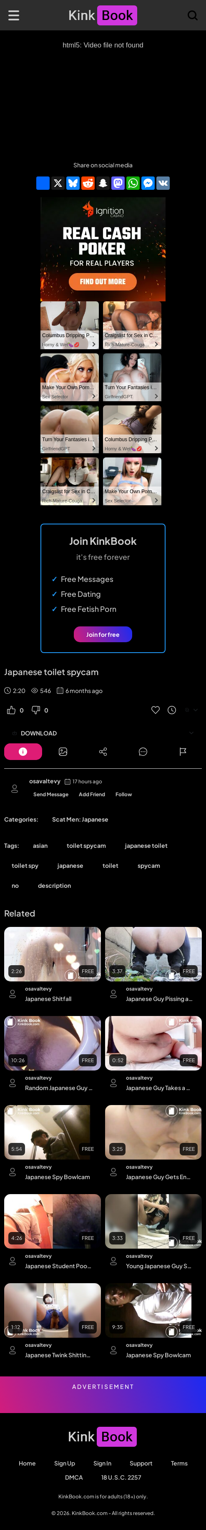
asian (40, 845)
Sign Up (64, 1463)
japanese (70, 865)
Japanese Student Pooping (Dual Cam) (59, 1265)
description (54, 885)
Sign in (102, 1463)
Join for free (103, 634)
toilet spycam (86, 845)
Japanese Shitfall (48, 998)
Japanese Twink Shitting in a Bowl (59, 1355)
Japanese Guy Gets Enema (160, 1176)
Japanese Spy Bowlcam (57, 1176)
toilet (110, 865)
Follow (124, 794)
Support (141, 1463)
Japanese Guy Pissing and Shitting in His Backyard (160, 998)
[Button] (23, 751)
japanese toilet (146, 845)
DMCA (74, 1477)
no (15, 885)
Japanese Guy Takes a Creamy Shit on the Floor (160, 1087)
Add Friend (92, 794)
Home (27, 1463)
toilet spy (25, 865)
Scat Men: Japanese (80, 819)
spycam (149, 865)
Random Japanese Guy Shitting (59, 1087)
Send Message (50, 794)
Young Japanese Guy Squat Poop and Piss (160, 1265)
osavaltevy (44, 781)
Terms (179, 1463)
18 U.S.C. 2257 (121, 1477)
